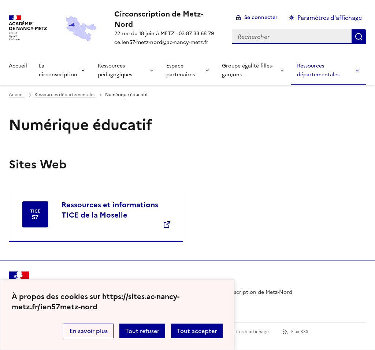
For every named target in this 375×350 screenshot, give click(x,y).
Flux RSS (299, 331)
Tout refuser (142, 331)
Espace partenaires (180, 70)
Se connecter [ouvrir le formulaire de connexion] (261, 17)
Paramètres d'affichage (244, 331)
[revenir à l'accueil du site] (167, 19)
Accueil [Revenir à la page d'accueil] (18, 66)
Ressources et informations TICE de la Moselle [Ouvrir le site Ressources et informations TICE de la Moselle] (110, 209)
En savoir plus (89, 331)
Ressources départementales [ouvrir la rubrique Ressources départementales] (64, 94)
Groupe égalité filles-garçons (247, 70)
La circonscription (58, 70)
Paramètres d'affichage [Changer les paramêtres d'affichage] (329, 17)
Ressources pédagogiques (115, 70)
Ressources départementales (318, 70)
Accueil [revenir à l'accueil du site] (17, 94)
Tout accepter (197, 331)
